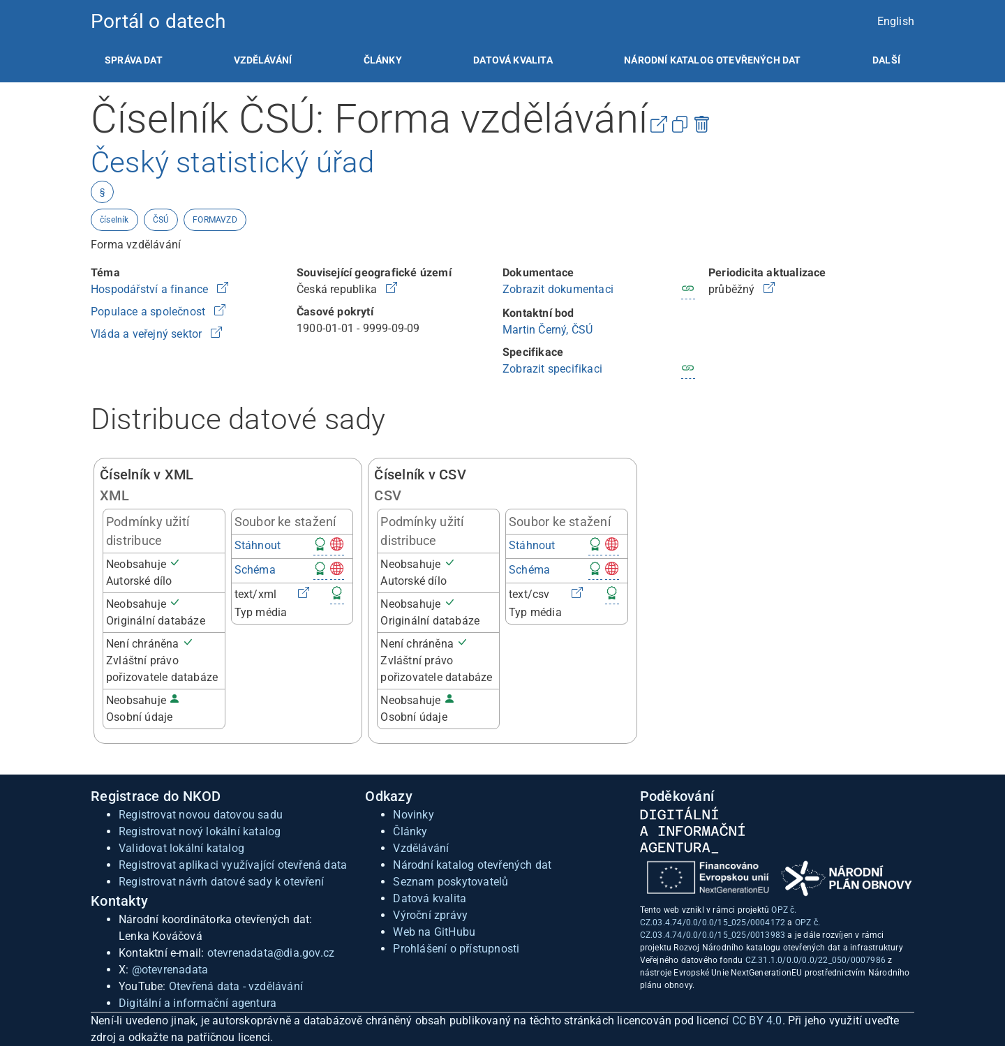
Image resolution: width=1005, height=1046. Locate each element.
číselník (114, 220)
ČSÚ (161, 220)
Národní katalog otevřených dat (472, 865)
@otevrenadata (170, 969)
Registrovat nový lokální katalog (200, 831)
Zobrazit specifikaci (552, 368)
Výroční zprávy (430, 915)
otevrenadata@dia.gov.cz (271, 952)
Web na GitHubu (434, 932)
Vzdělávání (263, 60)
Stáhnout (257, 545)
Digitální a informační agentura (197, 1003)
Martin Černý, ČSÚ (547, 329)
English (895, 21)
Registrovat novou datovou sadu (201, 814)
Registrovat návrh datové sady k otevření (221, 881)
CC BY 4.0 (757, 1020)
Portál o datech (158, 21)
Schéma (255, 569)
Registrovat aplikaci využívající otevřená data (233, 865)
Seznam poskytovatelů (450, 881)
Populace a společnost (149, 311)
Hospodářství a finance (151, 289)
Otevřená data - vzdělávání (236, 986)
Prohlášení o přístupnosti (456, 948)
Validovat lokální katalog (181, 848)
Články (383, 60)
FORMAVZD (215, 220)
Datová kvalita (512, 60)
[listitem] (134, 60)
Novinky (413, 814)
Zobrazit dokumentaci (557, 289)
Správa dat (134, 60)
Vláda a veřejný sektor (148, 334)
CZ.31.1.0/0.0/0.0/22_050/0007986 (815, 960)
